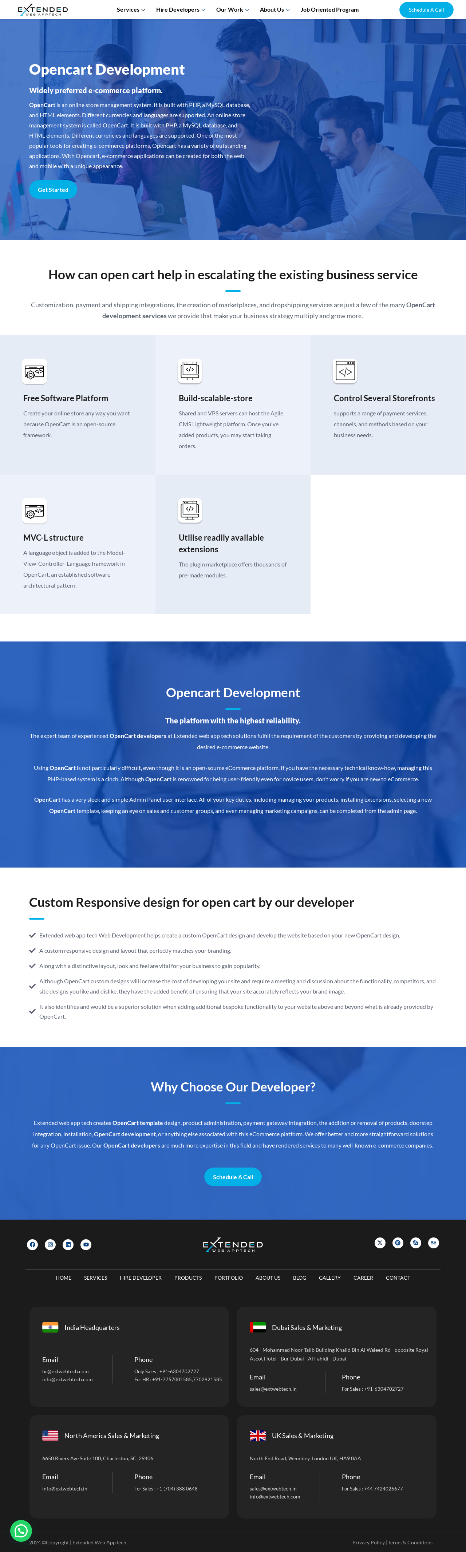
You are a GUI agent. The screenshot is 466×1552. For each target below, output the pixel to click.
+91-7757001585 (172, 1379)
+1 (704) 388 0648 (177, 1489)
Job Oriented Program (330, 9)
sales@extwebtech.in (273, 1389)
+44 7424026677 (383, 1489)
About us (276, 9)
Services (132, 9)
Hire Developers (181, 9)
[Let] (346, 140)
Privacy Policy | (369, 1542)
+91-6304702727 (179, 1371)
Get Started (53, 189)
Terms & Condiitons (410, 1542)
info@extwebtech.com (67, 1379)
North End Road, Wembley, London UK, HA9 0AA (305, 1458)
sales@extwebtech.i (272, 1488)
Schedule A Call (233, 1176)
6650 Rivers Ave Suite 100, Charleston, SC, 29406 (97, 1458)
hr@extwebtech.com (65, 1371)
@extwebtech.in (69, 1488)
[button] (426, 9)
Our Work (233, 9)
